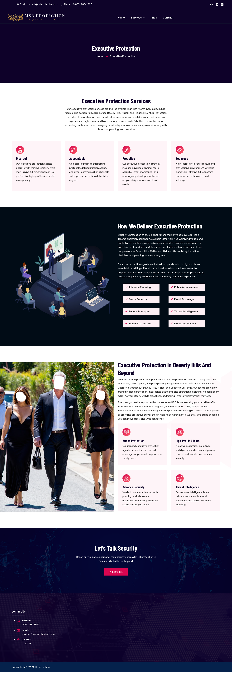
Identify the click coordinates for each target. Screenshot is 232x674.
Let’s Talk (116, 573)
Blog (154, 17)
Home (121, 17)
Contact (168, 17)
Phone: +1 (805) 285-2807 (78, 4)
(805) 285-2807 (30, 626)
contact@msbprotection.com (42, 4)
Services (136, 17)
